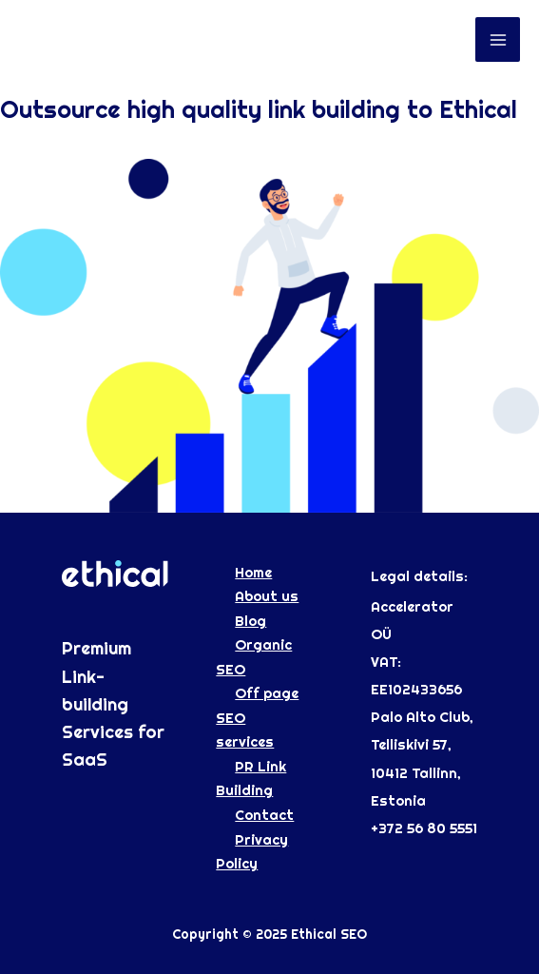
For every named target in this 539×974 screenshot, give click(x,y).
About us (266, 596)
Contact (264, 815)
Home (253, 572)
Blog (250, 621)
